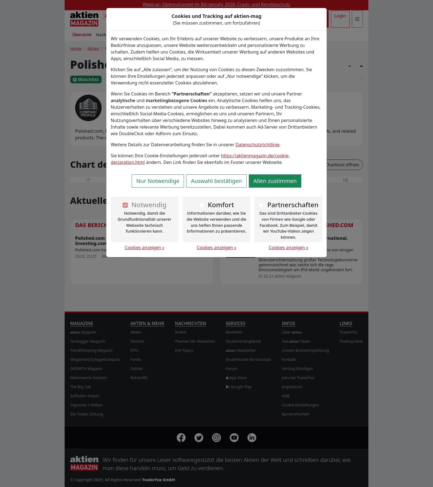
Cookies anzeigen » (145, 247)
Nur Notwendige (157, 181)
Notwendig (149, 204)
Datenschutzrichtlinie (257, 145)
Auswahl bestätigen (216, 181)
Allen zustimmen (275, 181)
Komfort (221, 204)
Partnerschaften (293, 204)
